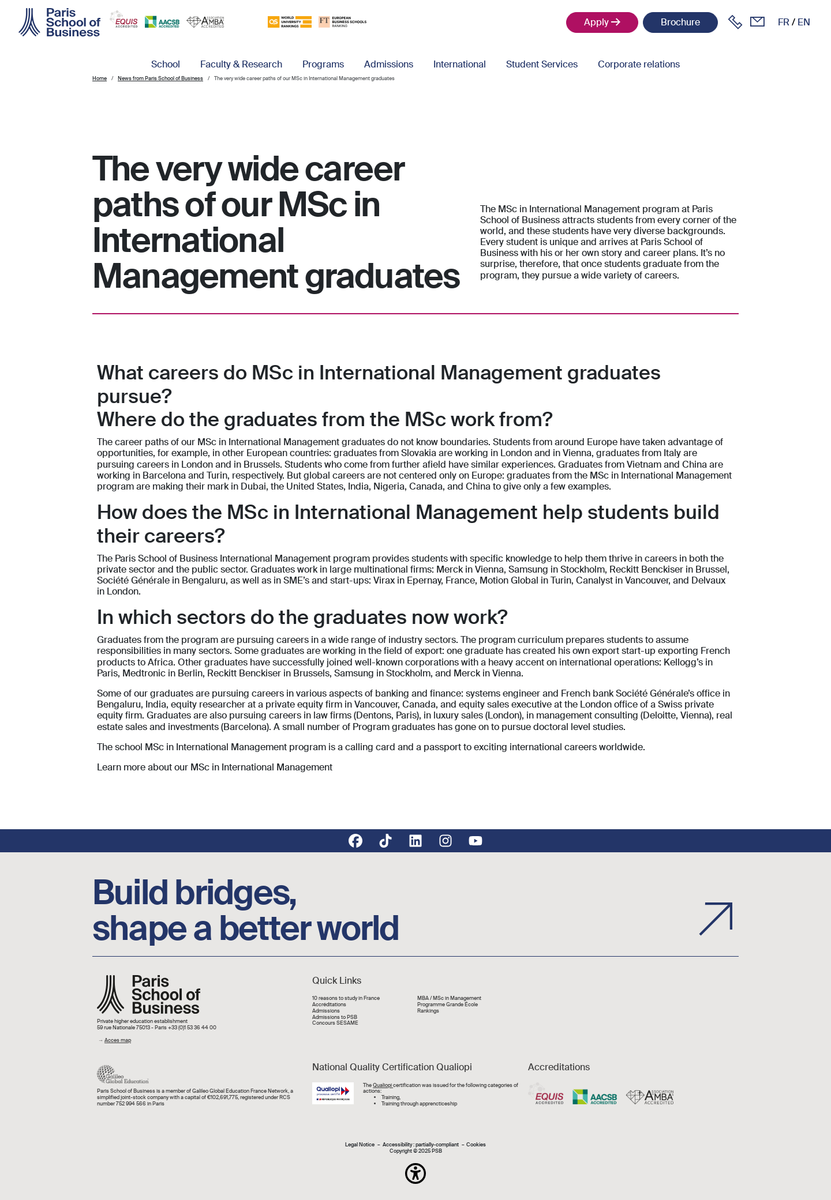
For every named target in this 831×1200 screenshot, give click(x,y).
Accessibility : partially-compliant (421, 1145)
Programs (323, 64)
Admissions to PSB (334, 1017)
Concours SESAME (335, 1023)
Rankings (428, 1011)
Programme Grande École (447, 1005)
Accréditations (329, 1005)
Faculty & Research (241, 64)
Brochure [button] (680, 22)
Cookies (476, 1145)
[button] (415, 1173)
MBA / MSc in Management (449, 998)
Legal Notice (360, 1145)
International (459, 64)
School (165, 64)
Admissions (388, 64)
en (804, 22)
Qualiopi (383, 1085)
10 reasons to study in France (346, 998)
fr (783, 22)
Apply (596, 22)
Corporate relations (639, 64)
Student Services (542, 64)
